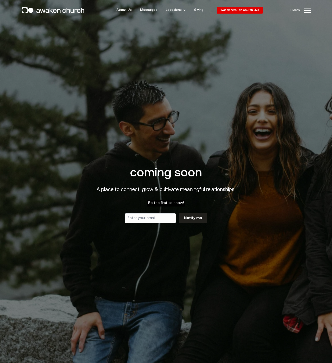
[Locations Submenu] (186, 10)
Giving (198, 10)
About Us (124, 10)
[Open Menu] (307, 10)
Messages (148, 10)
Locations (174, 10)
